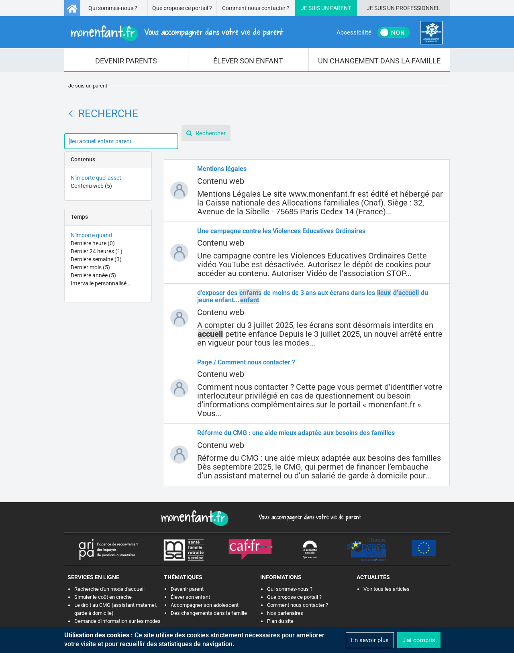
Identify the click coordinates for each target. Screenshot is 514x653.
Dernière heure (93, 243)
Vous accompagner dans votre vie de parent (308, 517)
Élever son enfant (190, 597)
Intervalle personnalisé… (100, 283)
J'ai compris (418, 640)
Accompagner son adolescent (205, 605)
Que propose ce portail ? (182, 8)
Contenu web (91, 186)
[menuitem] (126, 60)
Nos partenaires (285, 613)
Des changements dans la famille (209, 613)
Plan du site (280, 621)
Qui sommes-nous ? (112, 8)
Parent (340, 8)
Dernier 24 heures (96, 251)
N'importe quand (91, 235)
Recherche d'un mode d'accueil (109, 589)
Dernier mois (90, 267)
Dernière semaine (96, 259)
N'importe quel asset (96, 178)
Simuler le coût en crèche (103, 597)
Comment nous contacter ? (256, 8)
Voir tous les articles (386, 589)
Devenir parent (187, 589)
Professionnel (418, 8)
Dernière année (93, 275)
